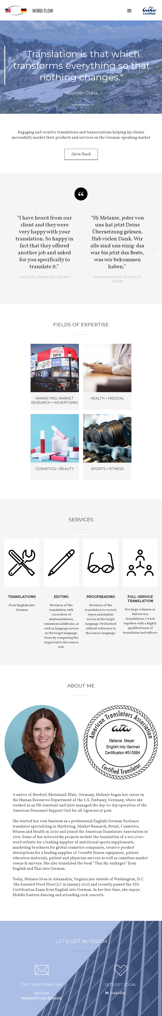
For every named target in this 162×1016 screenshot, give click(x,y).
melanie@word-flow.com (41, 998)
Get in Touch (81, 154)
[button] (129, 10)
